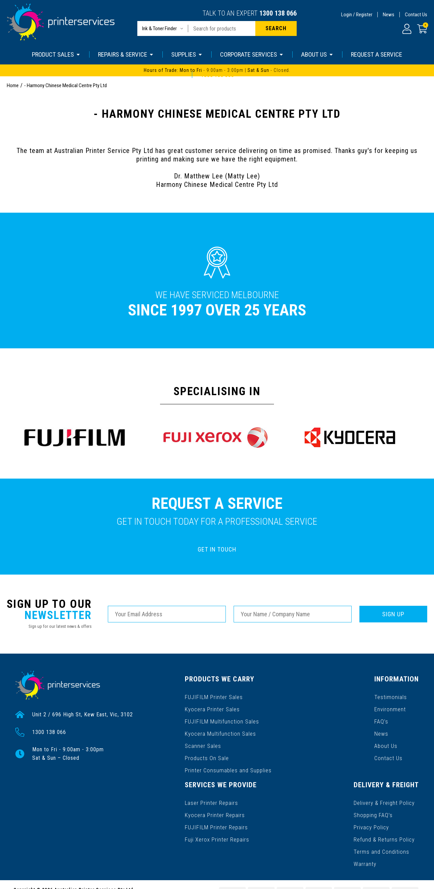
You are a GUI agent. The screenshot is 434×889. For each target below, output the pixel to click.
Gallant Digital (88, 879)
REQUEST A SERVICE (376, 54)
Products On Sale (206, 749)
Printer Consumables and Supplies (228, 759)
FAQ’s (295, 716)
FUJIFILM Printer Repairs (379, 716)
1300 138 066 (278, 13)
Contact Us (416, 15)
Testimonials (304, 694)
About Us (299, 738)
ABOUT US (317, 54)
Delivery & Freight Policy (215, 789)
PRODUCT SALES (56, 54)
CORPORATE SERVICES (252, 54)
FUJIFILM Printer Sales (213, 694)
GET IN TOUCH (217, 549)
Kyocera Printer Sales (212, 705)
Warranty (196, 843)
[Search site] (276, 28)
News (388, 15)
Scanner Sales (203, 738)
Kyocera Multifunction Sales (220, 727)
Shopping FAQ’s (204, 800)
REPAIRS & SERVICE (126, 54)
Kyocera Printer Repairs (378, 705)
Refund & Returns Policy (215, 821)
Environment (303, 705)
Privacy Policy (202, 811)
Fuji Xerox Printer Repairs (380, 727)
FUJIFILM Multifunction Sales (221, 716)
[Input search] (221, 28)
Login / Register (356, 15)
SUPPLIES (187, 54)
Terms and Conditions (212, 832)
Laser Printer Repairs (374, 694)
